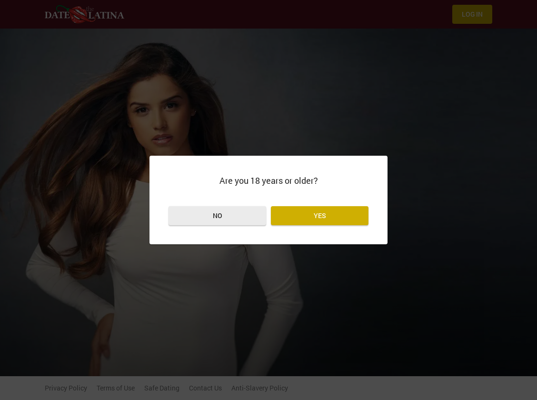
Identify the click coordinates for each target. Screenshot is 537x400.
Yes (320, 215)
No (217, 215)
